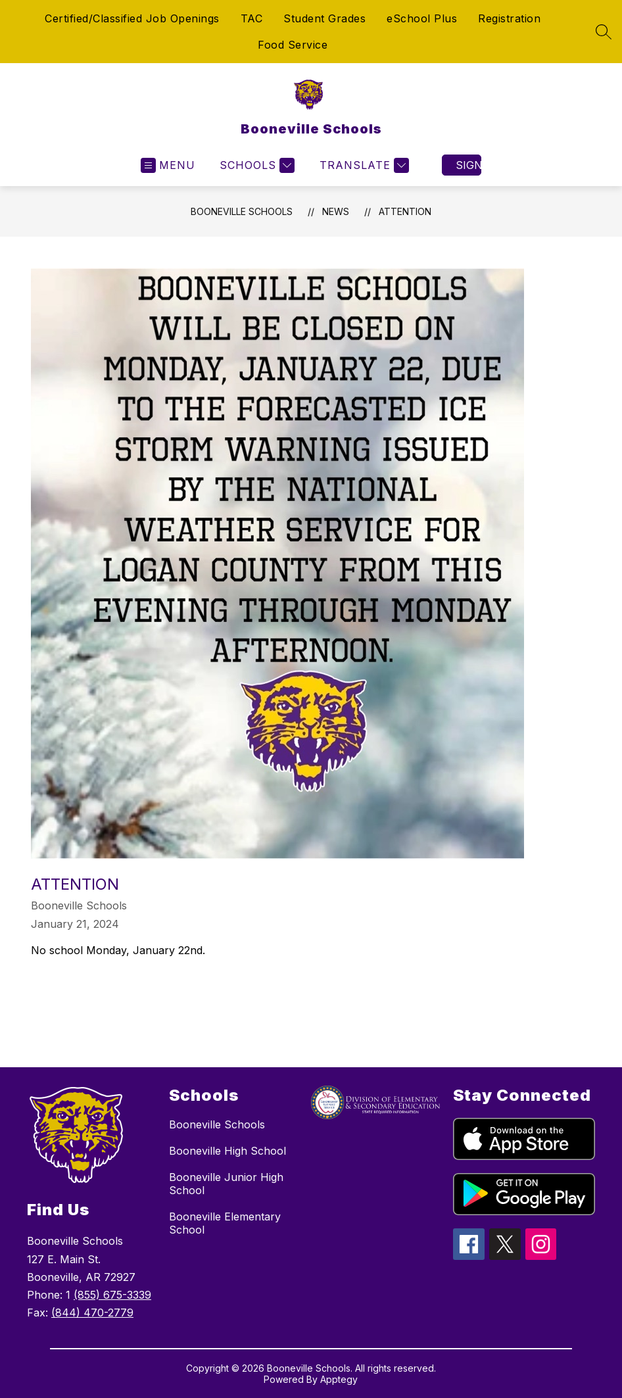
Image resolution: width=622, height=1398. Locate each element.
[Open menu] (168, 165)
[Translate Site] (362, 165)
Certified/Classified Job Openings (132, 18)
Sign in (468, 165)
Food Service (292, 44)
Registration (509, 18)
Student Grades (324, 18)
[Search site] (603, 31)
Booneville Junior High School (226, 1183)
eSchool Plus (422, 18)
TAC (252, 18)
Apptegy (339, 1379)
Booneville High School (227, 1150)
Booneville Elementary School (225, 1223)
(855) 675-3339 (112, 1294)
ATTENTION (405, 211)
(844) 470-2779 (92, 1312)
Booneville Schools (242, 211)
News (335, 211)
